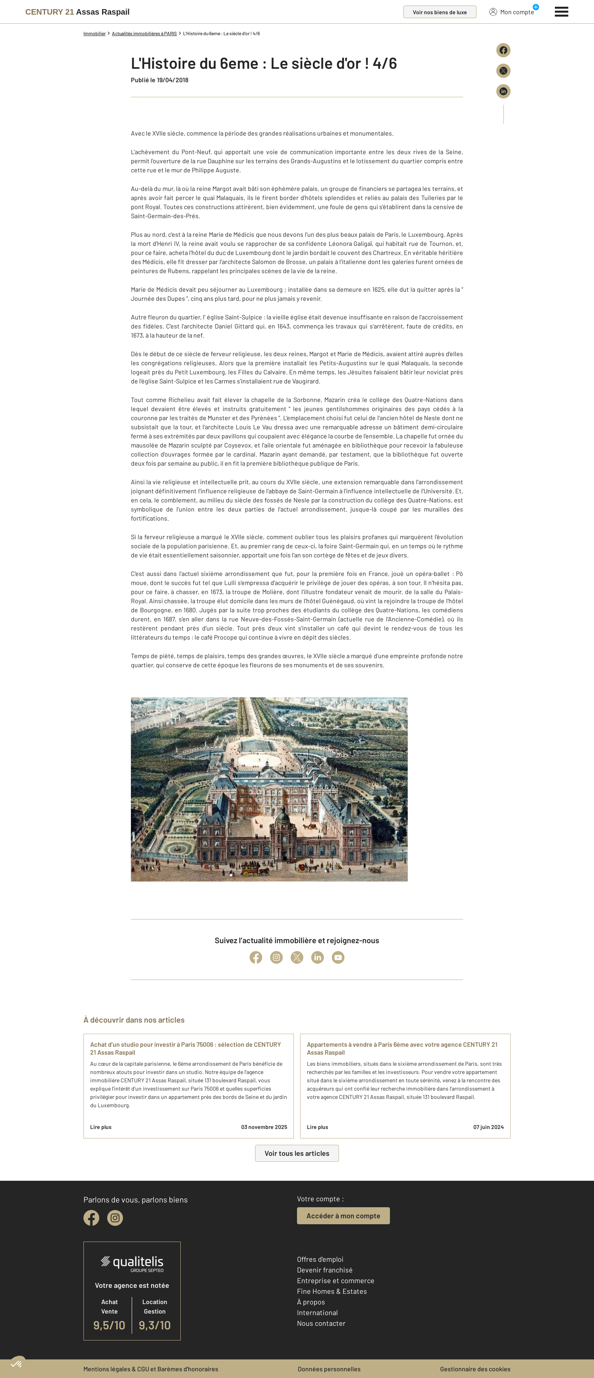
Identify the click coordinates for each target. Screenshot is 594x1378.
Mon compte (511, 11)
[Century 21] (77, 11)
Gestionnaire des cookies (475, 1368)
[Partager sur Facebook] (503, 50)
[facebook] (91, 1218)
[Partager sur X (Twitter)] (503, 71)
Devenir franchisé (325, 1269)
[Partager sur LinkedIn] (503, 91)
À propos (311, 1301)
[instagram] (115, 1218)
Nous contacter (321, 1323)
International (317, 1312)
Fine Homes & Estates (332, 1291)
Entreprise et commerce (336, 1280)
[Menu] (562, 11)
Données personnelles (329, 1368)
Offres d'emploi (320, 1259)
